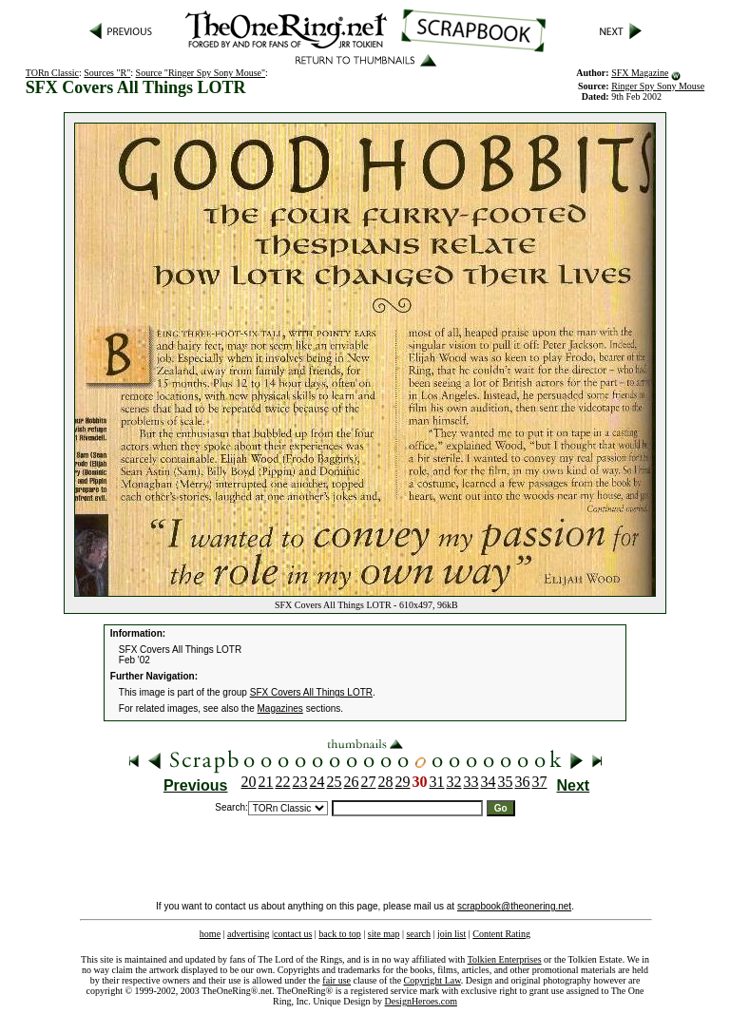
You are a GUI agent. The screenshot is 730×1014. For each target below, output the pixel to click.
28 (386, 782)
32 (454, 782)
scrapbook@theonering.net (514, 906)
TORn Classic (52, 72)
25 (334, 782)
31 (437, 782)
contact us (293, 933)
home (210, 933)
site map (384, 933)
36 (522, 782)
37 (540, 782)
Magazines (280, 708)
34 (488, 782)
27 (368, 782)
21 (266, 782)
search (418, 933)
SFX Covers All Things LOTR (311, 692)
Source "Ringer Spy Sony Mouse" (201, 72)
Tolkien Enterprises (505, 959)
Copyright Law (432, 980)
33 (471, 782)
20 (249, 782)
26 (351, 782)
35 (505, 782)
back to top (339, 933)
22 (283, 782)
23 (300, 782)
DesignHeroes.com (421, 1001)
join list (451, 933)
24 (317, 782)
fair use (336, 980)
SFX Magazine (639, 72)
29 (403, 782)
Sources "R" (107, 72)
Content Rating (501, 933)
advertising (248, 933)
